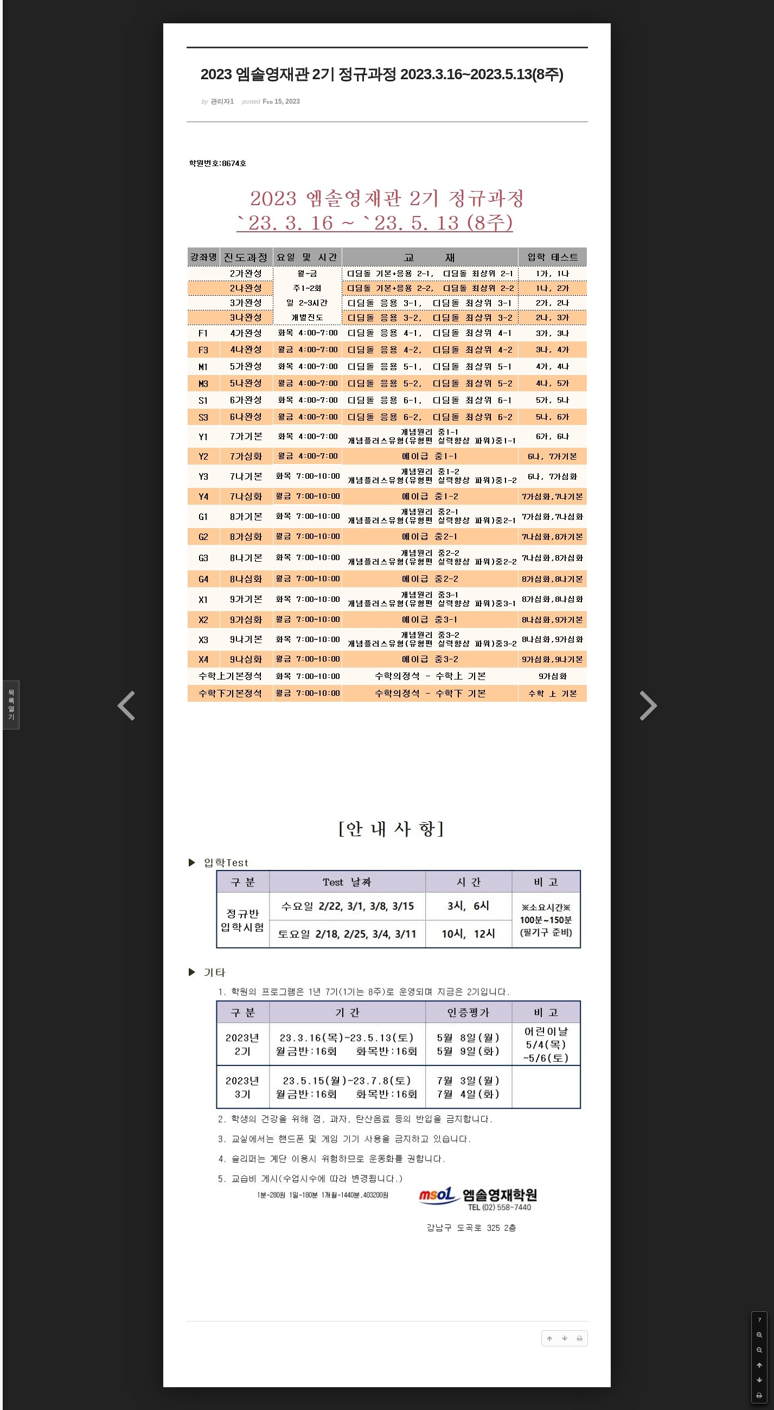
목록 (11, 705)
